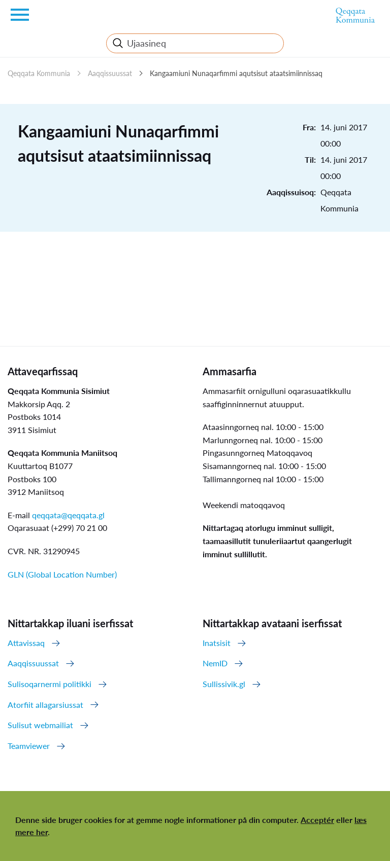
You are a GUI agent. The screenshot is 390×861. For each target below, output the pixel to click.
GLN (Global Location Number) (62, 574)
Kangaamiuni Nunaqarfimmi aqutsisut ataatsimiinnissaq (236, 73)
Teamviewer (29, 745)
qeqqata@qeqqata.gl (68, 515)
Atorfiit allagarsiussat (45, 704)
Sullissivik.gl (224, 684)
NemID (215, 663)
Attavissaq (26, 643)
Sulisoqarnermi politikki (49, 684)
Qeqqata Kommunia (39, 73)
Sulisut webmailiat (40, 725)
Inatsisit (217, 643)
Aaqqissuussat (110, 73)
